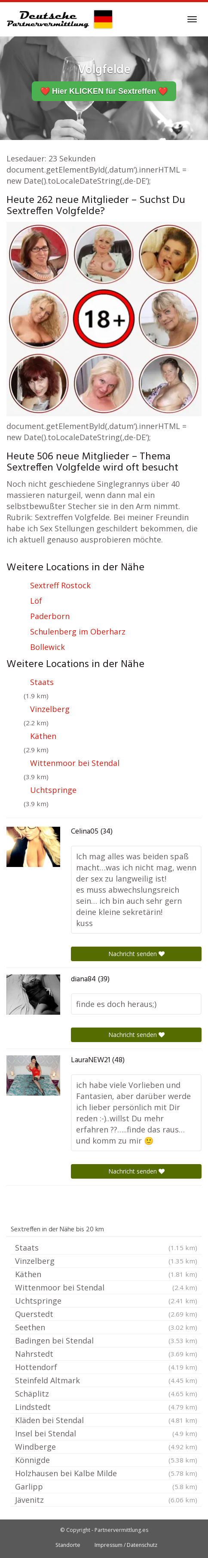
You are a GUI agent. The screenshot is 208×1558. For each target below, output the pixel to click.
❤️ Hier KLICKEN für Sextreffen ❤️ (104, 91)
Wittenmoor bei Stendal (74, 763)
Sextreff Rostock (60, 585)
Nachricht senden (136, 954)
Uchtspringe (53, 790)
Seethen (106, 1327)
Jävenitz (106, 1499)
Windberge (106, 1446)
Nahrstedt (106, 1353)
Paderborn (50, 616)
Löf (36, 601)
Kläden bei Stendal (106, 1420)
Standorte (67, 1545)
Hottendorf (106, 1367)
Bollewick (47, 647)
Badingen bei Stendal (106, 1340)
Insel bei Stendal (106, 1433)
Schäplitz (106, 1393)
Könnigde (106, 1460)
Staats (42, 682)
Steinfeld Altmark (106, 1380)
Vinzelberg (50, 709)
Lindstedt (106, 1406)
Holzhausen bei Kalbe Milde (106, 1473)
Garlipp (106, 1486)
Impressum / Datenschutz (126, 1545)
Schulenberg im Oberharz (77, 631)
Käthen (43, 736)
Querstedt (106, 1314)
